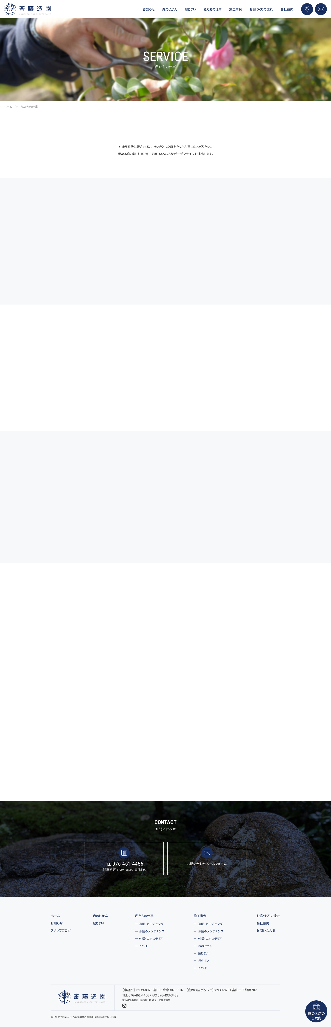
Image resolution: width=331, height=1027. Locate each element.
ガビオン (203, 961)
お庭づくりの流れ (268, 916)
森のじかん (100, 916)
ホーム (55, 916)
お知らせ (57, 923)
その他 (143, 946)
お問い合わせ (266, 930)
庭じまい (98, 923)
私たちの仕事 (144, 916)
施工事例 (200, 916)
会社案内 (263, 923)
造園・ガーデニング (151, 924)
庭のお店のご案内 (316, 1012)
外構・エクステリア (151, 939)
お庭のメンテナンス (151, 931)
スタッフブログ (61, 930)
